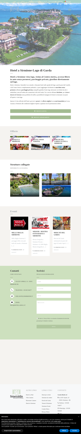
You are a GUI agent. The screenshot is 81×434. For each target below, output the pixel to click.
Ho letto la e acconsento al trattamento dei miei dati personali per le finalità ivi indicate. (53, 320)
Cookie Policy (45, 409)
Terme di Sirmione (47, 403)
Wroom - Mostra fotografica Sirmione (40, 234)
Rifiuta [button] (64, 430)
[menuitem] (67, 1)
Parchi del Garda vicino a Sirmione (61, 141)
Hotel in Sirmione (31, 403)
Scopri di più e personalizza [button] (12, 430)
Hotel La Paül (29, 395)
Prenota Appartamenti (40, 117)
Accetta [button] (74, 430)
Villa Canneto (29, 397)
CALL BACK (43, 1)
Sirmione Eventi (17, 249)
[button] (78, 416)
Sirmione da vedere (47, 397)
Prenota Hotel (40, 111)
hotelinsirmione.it (26, 296)
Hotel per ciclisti (46, 395)
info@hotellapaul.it (55, 1)
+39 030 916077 (34, 1)
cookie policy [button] (57, 421)
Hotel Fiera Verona (38, 140)
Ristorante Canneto (31, 400)
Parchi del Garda (46, 400)
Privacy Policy (47, 318)
